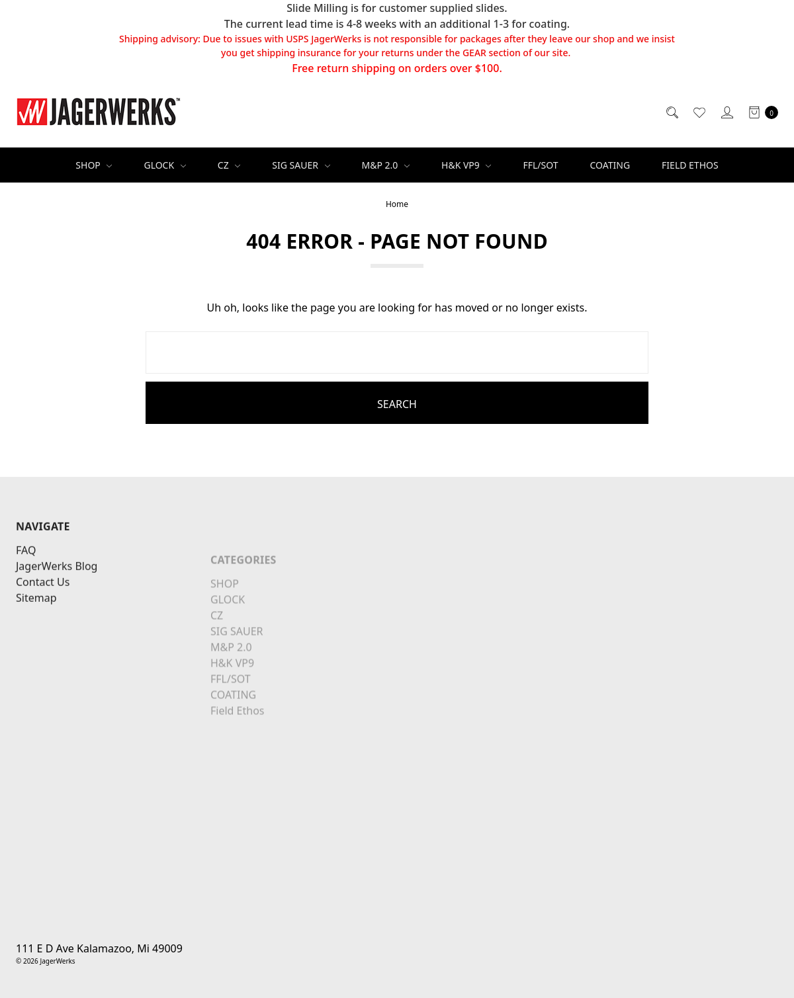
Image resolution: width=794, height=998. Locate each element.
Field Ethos (690, 165)
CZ (229, 165)
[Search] (671, 111)
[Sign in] (726, 111)
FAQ (26, 592)
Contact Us (42, 623)
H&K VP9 (466, 165)
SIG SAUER (301, 165)
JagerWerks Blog (56, 608)
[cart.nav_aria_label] (759, 111)
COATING (610, 165)
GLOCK (164, 165)
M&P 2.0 (386, 165)
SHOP (93, 165)
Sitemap (36, 639)
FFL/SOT (540, 165)
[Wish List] (698, 111)
